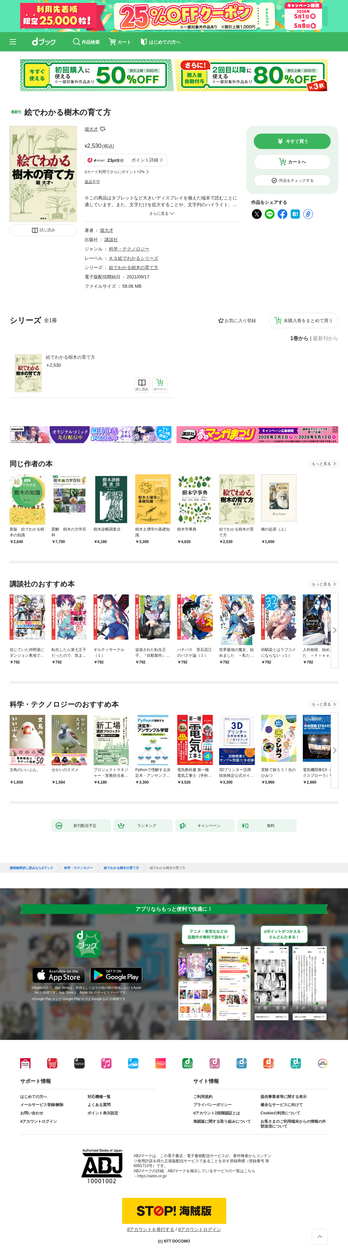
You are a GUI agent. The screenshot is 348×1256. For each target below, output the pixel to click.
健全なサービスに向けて (282, 1104)
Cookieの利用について (280, 1113)
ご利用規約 (202, 1096)
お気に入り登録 (240, 320)
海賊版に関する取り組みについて (222, 1121)
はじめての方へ (33, 1096)
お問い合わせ (31, 1113)
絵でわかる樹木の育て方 (70, 357)
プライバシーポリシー (212, 1104)
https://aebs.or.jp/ (152, 1176)
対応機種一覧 (99, 1096)
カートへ (297, 161)
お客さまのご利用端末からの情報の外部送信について (293, 1124)
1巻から (299, 338)
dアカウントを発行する (150, 1229)
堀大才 (91, 129)
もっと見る (321, 463)
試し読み (47, 230)
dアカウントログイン (38, 1121)
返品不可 (92, 182)
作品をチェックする (296, 180)
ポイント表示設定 (102, 1113)
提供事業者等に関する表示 (284, 1096)
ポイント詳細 (144, 159)
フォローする (102, 129)
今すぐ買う (297, 141)
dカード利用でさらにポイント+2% (115, 172)
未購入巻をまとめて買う (308, 320)
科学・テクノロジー (129, 248)
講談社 (111, 239)
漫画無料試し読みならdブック (31, 868)
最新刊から (325, 338)
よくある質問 (99, 1104)
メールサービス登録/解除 (41, 1104)
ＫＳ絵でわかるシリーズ (133, 258)
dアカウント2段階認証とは (216, 1113)
